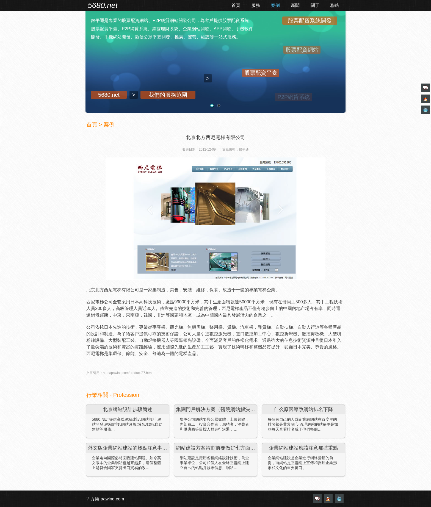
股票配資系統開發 (310, 21)
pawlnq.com (112, 499)
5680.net (103, 5)
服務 (255, 5)
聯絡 (334, 5)
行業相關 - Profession (112, 395)
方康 (94, 499)
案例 (275, 5)
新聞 (295, 5)
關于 (315, 5)
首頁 (235, 5)
